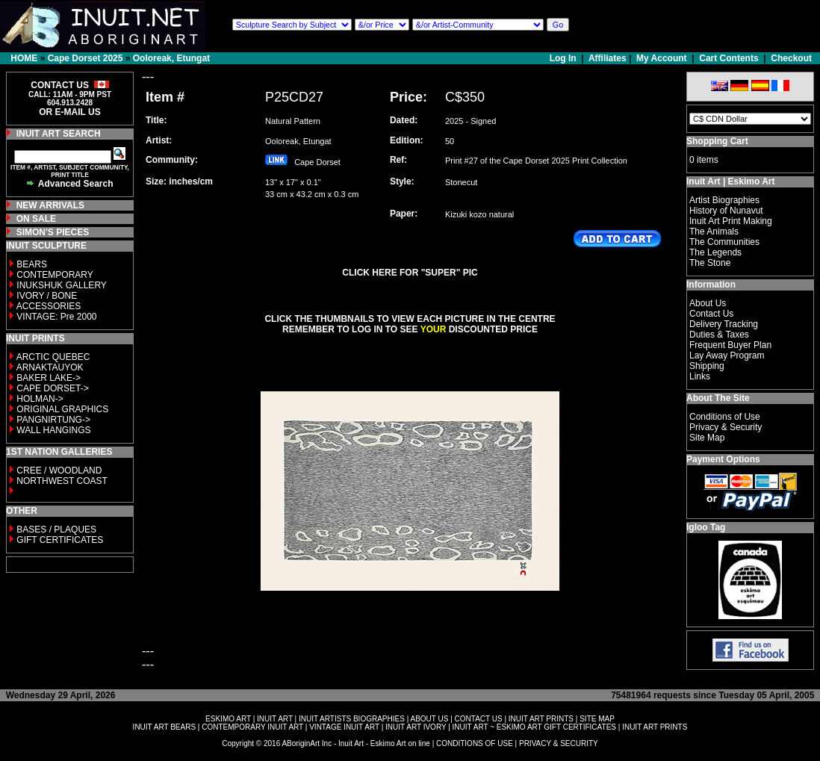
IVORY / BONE (46, 296)
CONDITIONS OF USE (474, 743)
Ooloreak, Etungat (171, 58)
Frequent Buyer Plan (730, 345)
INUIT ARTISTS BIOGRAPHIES (352, 719)
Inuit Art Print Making (730, 221)
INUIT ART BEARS (164, 727)
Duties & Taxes (719, 334)
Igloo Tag (705, 527)
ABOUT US (429, 719)
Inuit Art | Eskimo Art (730, 181)
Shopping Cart (717, 141)
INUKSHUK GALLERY (61, 285)
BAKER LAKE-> (48, 378)
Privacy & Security (725, 427)
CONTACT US (479, 719)
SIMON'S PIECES (53, 232)
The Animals (714, 231)
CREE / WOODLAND (58, 470)
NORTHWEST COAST (61, 481)
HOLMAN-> (39, 399)
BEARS (31, 264)
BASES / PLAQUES (56, 529)
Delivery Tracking (723, 324)
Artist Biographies (724, 200)
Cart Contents (728, 58)
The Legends (715, 252)
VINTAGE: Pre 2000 (56, 316)
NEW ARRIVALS (50, 205)
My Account (661, 58)
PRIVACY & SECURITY (558, 743)
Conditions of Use (724, 416)
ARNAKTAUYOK (50, 367)
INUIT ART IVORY (415, 727)
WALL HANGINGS (53, 430)
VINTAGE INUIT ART (344, 727)
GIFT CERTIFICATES (59, 540)
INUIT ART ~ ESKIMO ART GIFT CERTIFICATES (534, 727)
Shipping (706, 366)
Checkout (791, 58)
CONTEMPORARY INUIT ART (252, 727)
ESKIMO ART (228, 719)
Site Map (706, 437)
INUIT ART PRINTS (541, 719)
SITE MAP (597, 719)
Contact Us (711, 313)
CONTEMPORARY (54, 275)
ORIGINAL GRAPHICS (62, 409)
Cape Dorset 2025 (85, 58)
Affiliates (607, 58)
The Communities (724, 242)
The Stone (709, 263)
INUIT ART (275, 719)
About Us (707, 303)
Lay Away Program (727, 355)
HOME (23, 58)
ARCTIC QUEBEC (53, 357)
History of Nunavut (726, 210)
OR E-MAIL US (69, 112)
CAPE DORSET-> (52, 388)
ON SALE (36, 219)
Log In (564, 58)
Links (699, 376)
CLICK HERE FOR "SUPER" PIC (409, 272)
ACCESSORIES (48, 306)
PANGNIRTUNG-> (53, 419)
